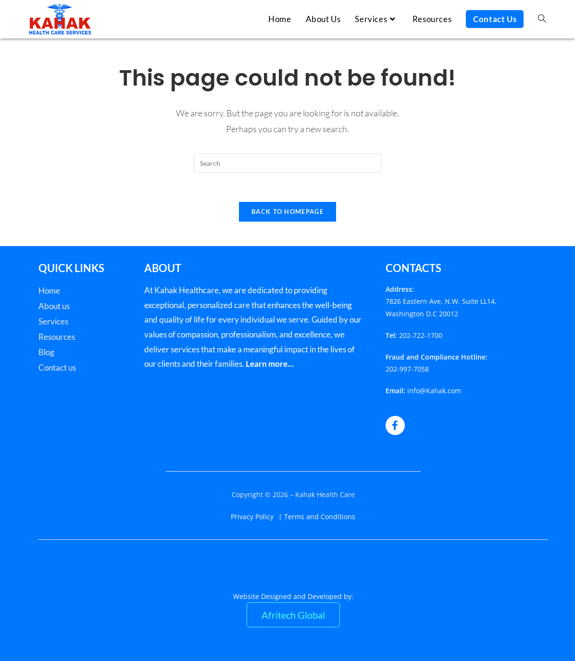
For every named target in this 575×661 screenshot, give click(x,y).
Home (49, 291)
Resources (56, 337)
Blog (46, 352)
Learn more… (270, 364)
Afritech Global (293, 615)
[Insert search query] (287, 163)
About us (54, 306)
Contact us (57, 367)
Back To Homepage (287, 211)
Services (53, 321)
